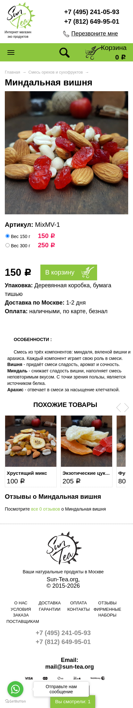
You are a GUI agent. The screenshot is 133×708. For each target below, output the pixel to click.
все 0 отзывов (45, 509)
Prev (118, 407)
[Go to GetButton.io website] (15, 701)
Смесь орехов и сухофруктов (56, 72)
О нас (21, 603)
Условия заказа (21, 612)
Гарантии (49, 609)
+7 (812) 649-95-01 (91, 21)
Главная (12, 72)
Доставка (50, 603)
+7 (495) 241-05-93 (91, 11)
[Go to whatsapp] (15, 689)
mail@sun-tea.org (69, 667)
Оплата (78, 603)
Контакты (78, 609)
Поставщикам (20, 621)
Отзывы (107, 603)
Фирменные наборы (107, 612)
